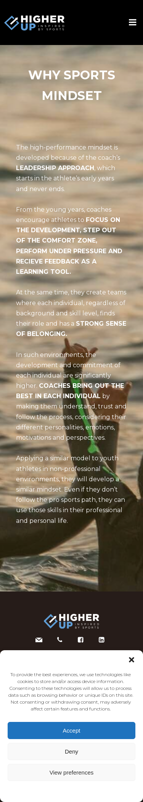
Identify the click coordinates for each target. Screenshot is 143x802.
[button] (131, 660)
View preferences (72, 772)
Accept (71, 730)
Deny (71, 751)
